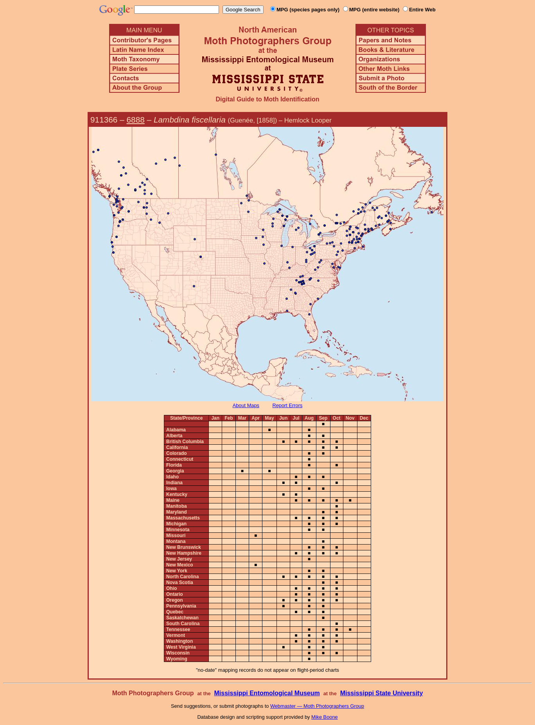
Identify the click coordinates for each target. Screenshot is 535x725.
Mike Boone (324, 717)
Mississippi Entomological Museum (267, 693)
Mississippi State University (381, 693)
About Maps (246, 405)
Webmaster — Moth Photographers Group (317, 706)
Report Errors (288, 405)
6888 (136, 119)
